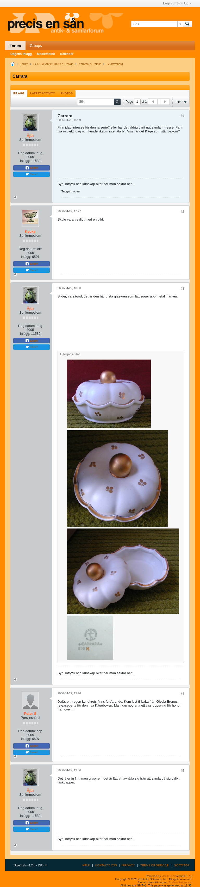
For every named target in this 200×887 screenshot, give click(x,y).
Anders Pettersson (180, 882)
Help (86, 865)
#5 (182, 771)
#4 (182, 694)
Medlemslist (46, 54)
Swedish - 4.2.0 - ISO (30, 865)
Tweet (32, 174)
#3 (182, 288)
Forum (15, 46)
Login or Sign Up (177, 3)
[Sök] (157, 24)
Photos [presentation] (67, 93)
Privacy (128, 865)
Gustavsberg (115, 63)
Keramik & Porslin (90, 63)
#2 (182, 212)
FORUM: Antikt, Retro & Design (53, 63)
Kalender (66, 54)
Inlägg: (25, 161)
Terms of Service (154, 865)
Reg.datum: (27, 153)
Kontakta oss (106, 865)
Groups (36, 46)
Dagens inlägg (21, 54)
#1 (182, 116)
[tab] (18, 93)
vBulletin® (168, 876)
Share (31, 168)
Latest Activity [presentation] (42, 93)
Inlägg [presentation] (18, 93)
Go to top (182, 865)
